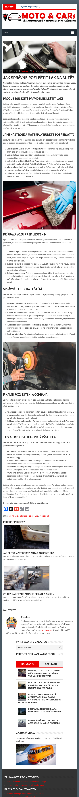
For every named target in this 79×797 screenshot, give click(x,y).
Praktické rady (51, 71)
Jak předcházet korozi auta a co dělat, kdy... (29, 553)
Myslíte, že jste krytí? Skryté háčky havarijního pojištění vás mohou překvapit (44, 673)
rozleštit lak (44, 516)
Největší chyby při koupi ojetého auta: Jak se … (26, 794)
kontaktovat (47, 630)
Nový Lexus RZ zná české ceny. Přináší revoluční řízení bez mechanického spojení (44, 685)
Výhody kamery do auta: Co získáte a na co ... (28, 594)
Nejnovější (27, 664)
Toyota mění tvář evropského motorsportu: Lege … (28, 782)
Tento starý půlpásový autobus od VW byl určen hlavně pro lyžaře (39, 739)
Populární (51, 664)
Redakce (24, 71)
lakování (23, 516)
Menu (6, 32)
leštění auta (33, 516)
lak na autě (13, 516)
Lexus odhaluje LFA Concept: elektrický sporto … (27, 785)
